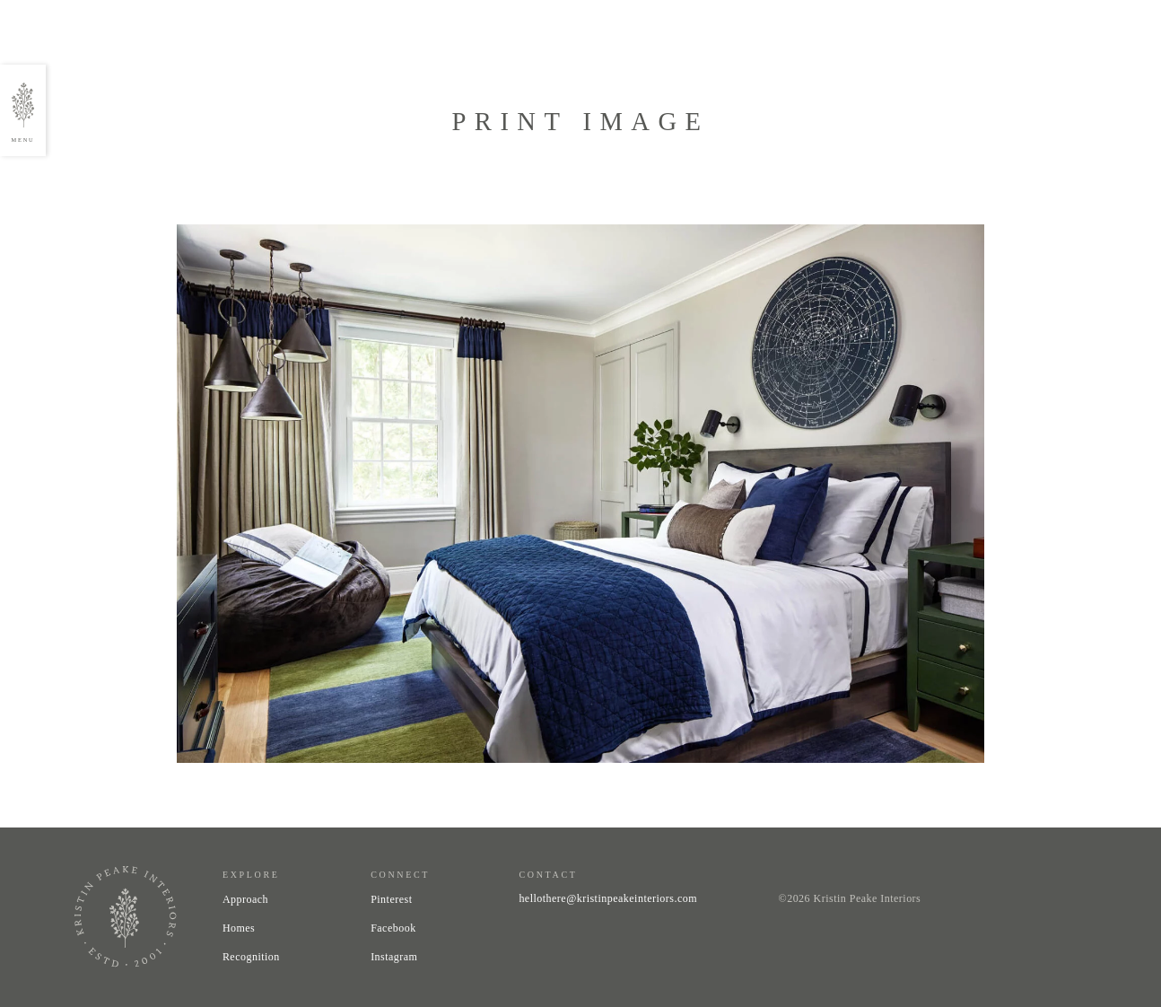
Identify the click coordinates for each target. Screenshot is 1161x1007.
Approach (245, 899)
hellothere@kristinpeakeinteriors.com (608, 898)
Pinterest (391, 899)
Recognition (251, 956)
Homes (239, 928)
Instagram (394, 956)
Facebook (393, 928)
